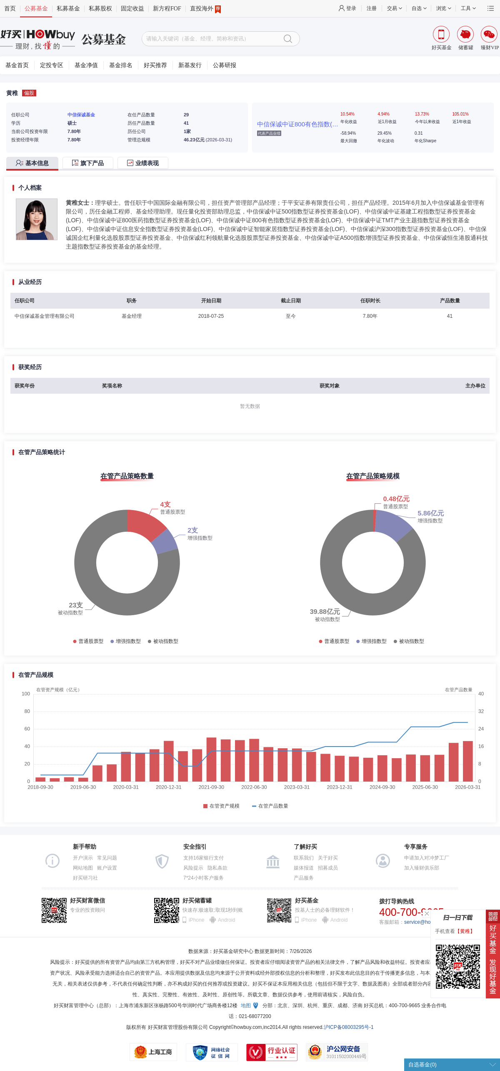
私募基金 (68, 8)
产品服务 (304, 878)
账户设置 (107, 868)
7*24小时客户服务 (203, 878)
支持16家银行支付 (203, 858)
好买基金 (306, 901)
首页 (10, 8)
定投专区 (51, 65)
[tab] (34, 164)
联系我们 (304, 858)
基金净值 (86, 65)
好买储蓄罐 (197, 901)
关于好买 (328, 858)
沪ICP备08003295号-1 (349, 1027)
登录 (351, 8)
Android (226, 920)
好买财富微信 (87, 901)
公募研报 (224, 65)
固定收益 (132, 8)
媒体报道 (304, 868)
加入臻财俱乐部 (421, 868)
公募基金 (36, 8)
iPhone (196, 920)
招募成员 (328, 868)
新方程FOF (167, 8)
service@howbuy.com (428, 922)
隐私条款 (218, 868)
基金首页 (17, 65)
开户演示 (83, 858)
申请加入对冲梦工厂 (426, 858)
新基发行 (190, 65)
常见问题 (107, 858)
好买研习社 (85, 878)
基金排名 (120, 65)
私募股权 (100, 8)
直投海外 (205, 8)
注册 (372, 8)
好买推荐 (155, 65)
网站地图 (83, 868)
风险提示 (193, 868)
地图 (246, 1005)
